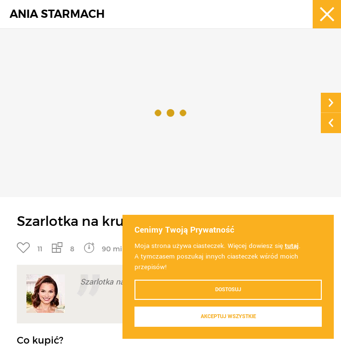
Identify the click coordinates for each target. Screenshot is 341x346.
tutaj (292, 245)
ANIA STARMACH (57, 14)
